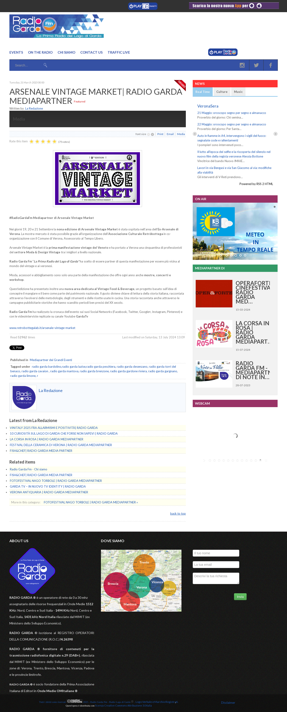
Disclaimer (228, 702)
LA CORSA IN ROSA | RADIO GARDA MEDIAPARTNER (46, 439)
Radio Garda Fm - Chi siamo (28, 469)
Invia (240, 597)
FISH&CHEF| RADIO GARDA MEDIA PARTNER (41, 451)
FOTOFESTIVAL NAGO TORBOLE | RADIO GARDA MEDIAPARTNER (56, 481)
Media (181, 134)
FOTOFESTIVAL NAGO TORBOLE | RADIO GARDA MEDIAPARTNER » (91, 502)
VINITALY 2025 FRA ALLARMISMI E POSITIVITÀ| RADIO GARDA (54, 428)
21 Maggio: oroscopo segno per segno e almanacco (231, 113)
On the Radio (40, 52)
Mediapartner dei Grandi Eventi (51, 360)
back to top (178, 513)
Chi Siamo (66, 52)
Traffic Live (119, 52)
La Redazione (34, 108)
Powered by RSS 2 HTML (256, 184)
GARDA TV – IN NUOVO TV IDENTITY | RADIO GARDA (48, 486)
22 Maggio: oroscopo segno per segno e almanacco (231, 124)
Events (16, 52)
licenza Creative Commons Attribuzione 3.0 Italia (123, 705)
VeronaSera (207, 105)
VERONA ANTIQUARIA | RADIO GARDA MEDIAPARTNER (49, 492)
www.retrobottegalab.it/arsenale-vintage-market (42, 328)
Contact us (91, 52)
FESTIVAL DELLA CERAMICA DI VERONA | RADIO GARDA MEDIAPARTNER (61, 445)
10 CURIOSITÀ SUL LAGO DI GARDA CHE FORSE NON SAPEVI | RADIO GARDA (64, 433)
